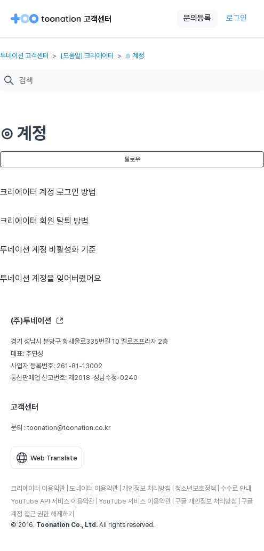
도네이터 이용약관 (93, 488)
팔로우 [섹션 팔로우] (132, 159)
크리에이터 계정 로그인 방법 (48, 192)
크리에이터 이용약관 (38, 488)
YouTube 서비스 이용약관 (135, 501)
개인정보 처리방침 (146, 488)
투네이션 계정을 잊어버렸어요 (50, 278)
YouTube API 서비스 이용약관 (52, 501)
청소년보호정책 (195, 488)
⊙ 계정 (134, 56)
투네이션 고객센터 (24, 56)
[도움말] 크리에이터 (87, 56)
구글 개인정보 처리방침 (206, 501)
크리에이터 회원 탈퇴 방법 (44, 221)
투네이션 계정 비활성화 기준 (48, 250)
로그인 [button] (236, 18)
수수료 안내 (235, 488)
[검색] (139, 81)
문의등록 (197, 18)
